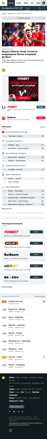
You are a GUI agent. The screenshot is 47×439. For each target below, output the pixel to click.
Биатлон (25, 398)
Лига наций (16, 383)
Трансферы (25, 377)
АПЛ (42, 383)
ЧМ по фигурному (34, 398)
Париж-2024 (13, 401)
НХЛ (33, 389)
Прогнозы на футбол (40, 296)
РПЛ (10, 383)
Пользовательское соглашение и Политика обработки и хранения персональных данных (26, 424)
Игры (21, 401)
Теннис (26, 3)
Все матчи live (7, 208)
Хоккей (18, 3)
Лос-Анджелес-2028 (10, 8)
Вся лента (12, 380)
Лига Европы (36, 383)
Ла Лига (11, 386)
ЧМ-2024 (39, 389)
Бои (32, 3)
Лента (27, 8)
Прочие (38, 3)
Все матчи (42, 126)
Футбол (11, 3)
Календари (32, 377)
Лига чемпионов (26, 383)
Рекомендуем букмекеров (12, 224)
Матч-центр (6, 127)
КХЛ (29, 389)
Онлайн (18, 377)
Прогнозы (40, 377)
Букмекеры (13, 395)
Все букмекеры (7, 286)
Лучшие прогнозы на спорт (10, 296)
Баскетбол (19, 398)
